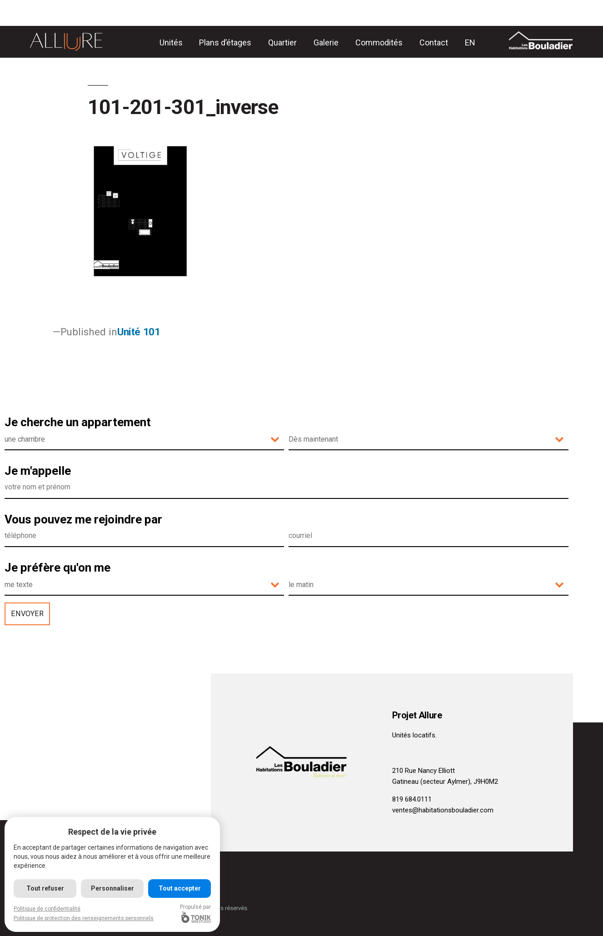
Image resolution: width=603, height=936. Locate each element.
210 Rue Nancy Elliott (423, 771)
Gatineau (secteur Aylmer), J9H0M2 (445, 781)
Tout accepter (180, 888)
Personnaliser (112, 888)
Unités (171, 42)
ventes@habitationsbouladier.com (442, 810)
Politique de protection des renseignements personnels (84, 918)
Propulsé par (195, 913)
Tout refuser (45, 888)
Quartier (282, 42)
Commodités (379, 42)
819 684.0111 (412, 799)
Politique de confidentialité (47, 909)
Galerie (326, 42)
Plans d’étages (225, 42)
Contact (433, 42)
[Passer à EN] (470, 42)
